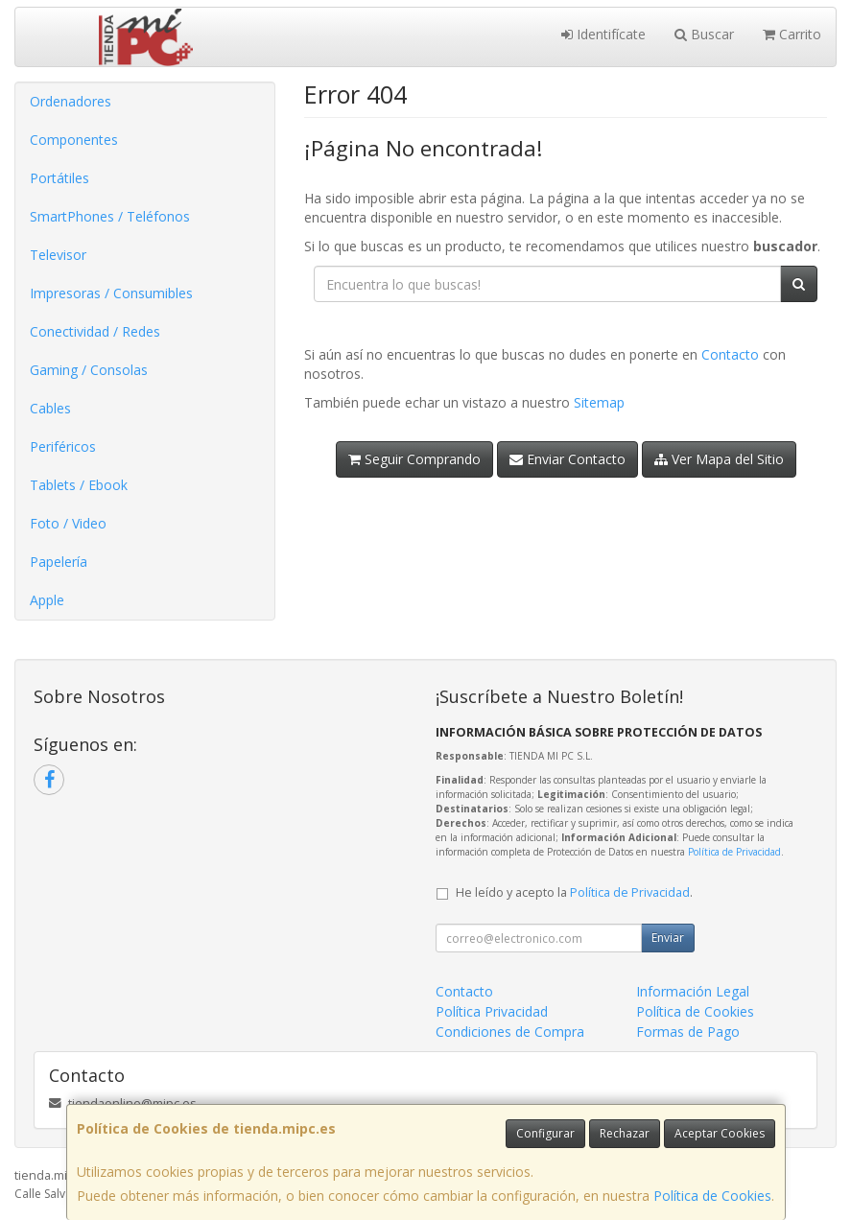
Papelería (58, 561)
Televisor (58, 255)
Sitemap (599, 402)
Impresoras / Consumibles (111, 293)
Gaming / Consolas (89, 370)
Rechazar (625, 1133)
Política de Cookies (712, 1195)
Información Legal (692, 991)
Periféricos (63, 446)
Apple (47, 600)
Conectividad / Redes (95, 331)
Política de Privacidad (734, 851)
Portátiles (59, 178)
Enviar (667, 937)
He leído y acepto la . (574, 892)
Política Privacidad (492, 1011)
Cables (50, 408)
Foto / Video (68, 523)
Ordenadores (70, 101)
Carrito (792, 34)
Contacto (730, 354)
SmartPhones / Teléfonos (110, 216)
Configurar (545, 1133)
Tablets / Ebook (79, 485)
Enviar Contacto (567, 459)
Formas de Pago (688, 1031)
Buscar (704, 34)
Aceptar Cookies (719, 1133)
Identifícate (603, 34)
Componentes (74, 139)
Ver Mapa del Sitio (719, 459)
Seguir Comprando (414, 459)
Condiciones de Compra (510, 1031)
